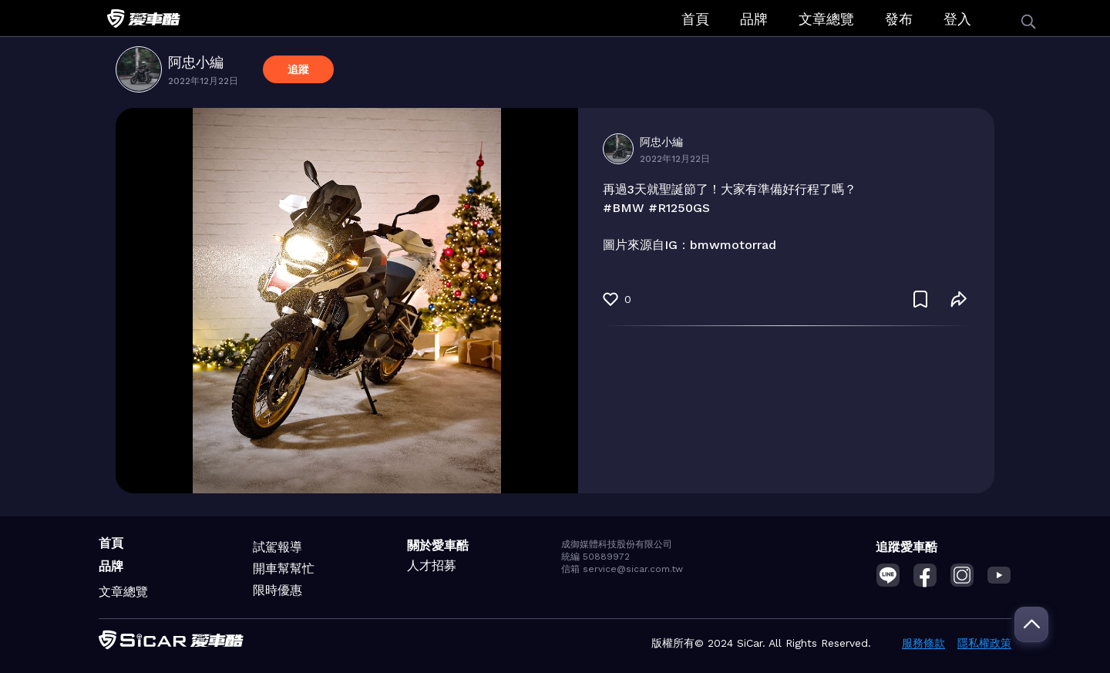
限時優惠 (277, 590)
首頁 (695, 19)
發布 (899, 19)
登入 (957, 19)
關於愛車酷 (438, 545)
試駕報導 (277, 547)
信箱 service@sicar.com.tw (622, 569)
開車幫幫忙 (283, 568)
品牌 (754, 19)
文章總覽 (826, 19)
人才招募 (431, 565)
